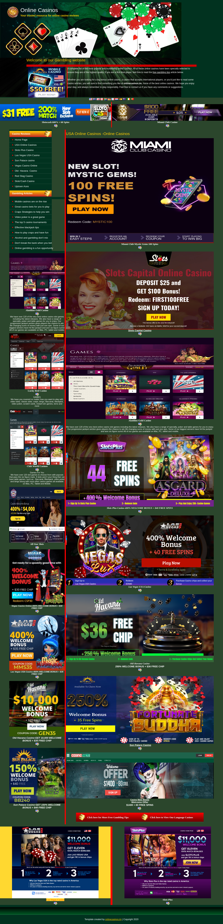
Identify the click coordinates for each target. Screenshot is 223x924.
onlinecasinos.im (113, 919)
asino (140, 663)
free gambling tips (161, 72)
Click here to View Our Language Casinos (171, 817)
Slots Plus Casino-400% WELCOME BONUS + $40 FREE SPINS (140, 508)
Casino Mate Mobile (139, 800)
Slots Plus (168, 899)
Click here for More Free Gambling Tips (108, 817)
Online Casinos (39, 10)
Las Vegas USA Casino (140, 586)
